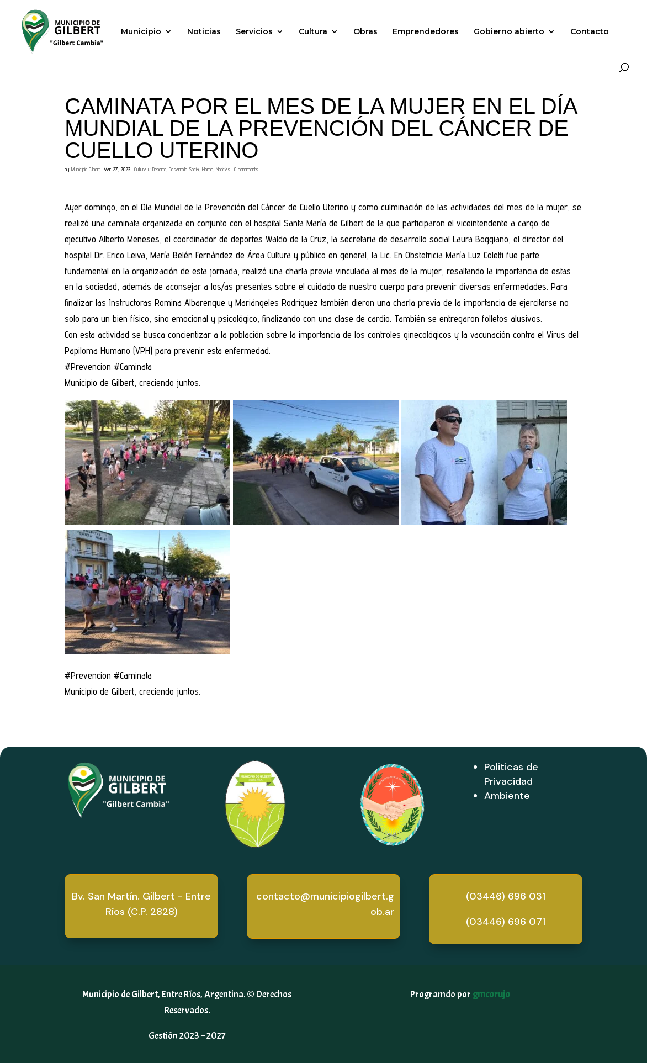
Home (207, 169)
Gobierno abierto (509, 32)
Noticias (204, 32)
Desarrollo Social (184, 169)
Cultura (313, 32)
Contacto (589, 32)
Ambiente (507, 795)
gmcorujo (491, 994)
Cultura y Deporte (150, 169)
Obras (365, 32)
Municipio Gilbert (85, 169)
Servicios (254, 32)
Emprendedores (426, 32)
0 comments (246, 169)
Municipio (141, 32)
